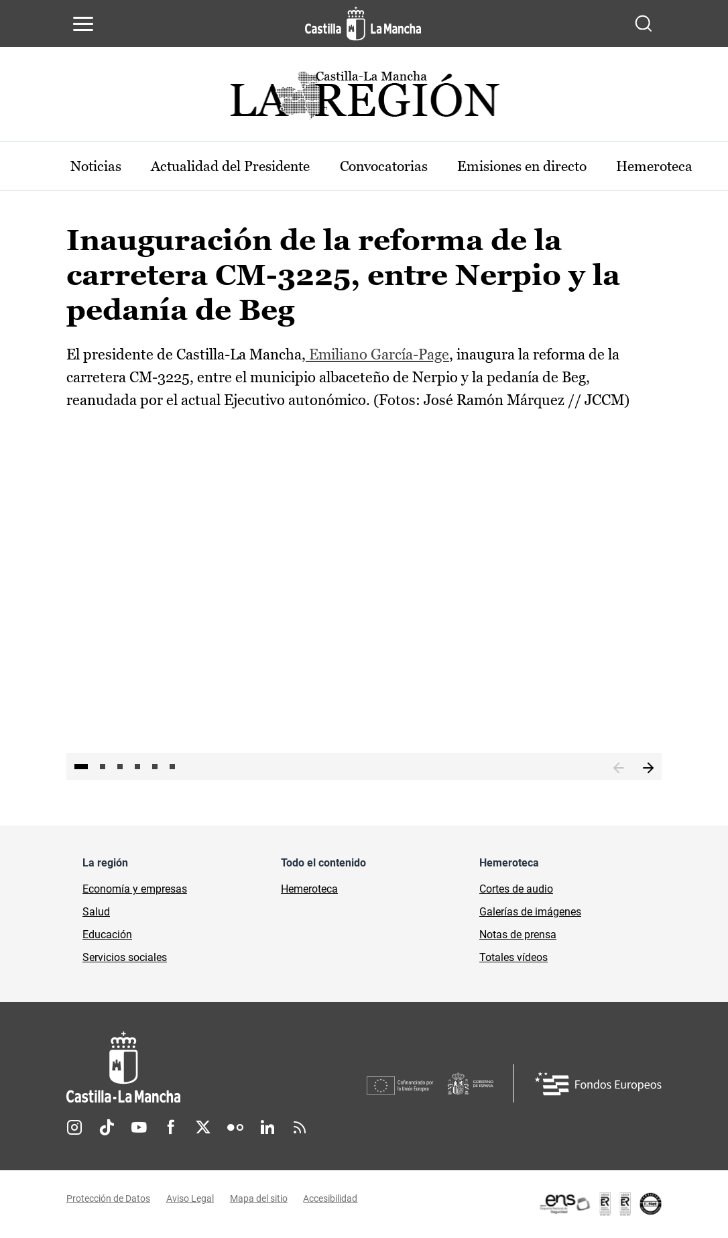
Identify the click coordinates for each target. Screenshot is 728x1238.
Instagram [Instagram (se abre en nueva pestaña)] (74, 1128)
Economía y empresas (134, 890)
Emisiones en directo (551, 166)
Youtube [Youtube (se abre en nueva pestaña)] (139, 1128)
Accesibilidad (331, 1199)
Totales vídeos (513, 958)
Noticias (98, 166)
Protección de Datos (108, 1199)
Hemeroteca (309, 890)
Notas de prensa (517, 936)
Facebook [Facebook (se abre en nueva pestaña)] (171, 1128)
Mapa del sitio (259, 1199)
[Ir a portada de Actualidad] (364, 99)
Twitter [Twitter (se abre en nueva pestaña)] (203, 1128)
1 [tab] (81, 768)
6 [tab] (172, 768)
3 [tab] (120, 768)
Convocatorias (404, 166)
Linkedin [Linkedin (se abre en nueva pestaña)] (267, 1128)
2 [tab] (102, 768)
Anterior (619, 769)
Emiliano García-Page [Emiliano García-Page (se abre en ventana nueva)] (377, 355)
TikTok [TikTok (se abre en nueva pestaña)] (106, 1128)
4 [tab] (137, 768)
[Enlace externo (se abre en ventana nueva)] (600, 1204)
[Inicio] (216, 1069)
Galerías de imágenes (530, 913)
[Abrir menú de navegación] (83, 23)
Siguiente (648, 769)
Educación (107, 936)
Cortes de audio (516, 890)
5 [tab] (155, 768)
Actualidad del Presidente (242, 166)
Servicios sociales (124, 958)
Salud (96, 913)
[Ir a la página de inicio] (363, 23)
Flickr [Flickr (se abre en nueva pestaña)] (235, 1128)
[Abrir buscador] (643, 23)
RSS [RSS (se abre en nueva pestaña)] (300, 1128)
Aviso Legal (190, 1199)
